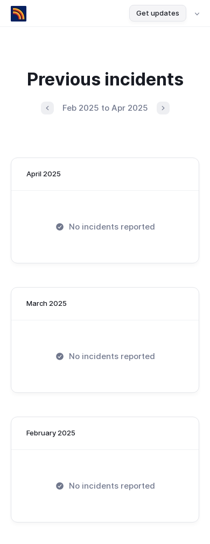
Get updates (157, 13)
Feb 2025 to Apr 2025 (105, 108)
